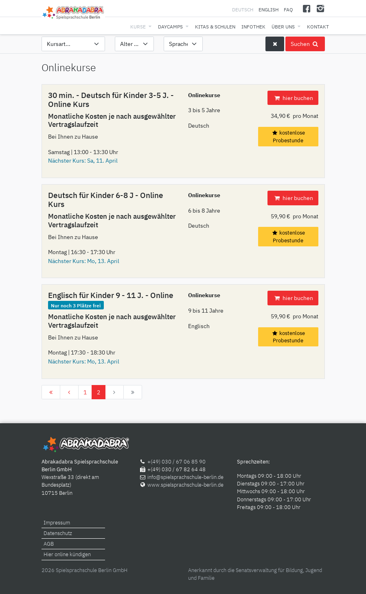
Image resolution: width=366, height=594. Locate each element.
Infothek (253, 27)
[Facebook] (306, 8)
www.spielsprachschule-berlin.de (185, 484)
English (268, 10)
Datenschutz (58, 533)
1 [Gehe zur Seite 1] (85, 392)
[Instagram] (321, 8)
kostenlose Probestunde (288, 136)
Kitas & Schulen (215, 27)
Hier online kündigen (67, 554)
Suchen (305, 44)
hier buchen (293, 98)
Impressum (57, 522)
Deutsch (243, 10)
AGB (49, 543)
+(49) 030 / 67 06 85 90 (176, 461)
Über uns (283, 27)
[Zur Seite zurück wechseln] (69, 392)
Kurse (138, 27)
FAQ (288, 10)
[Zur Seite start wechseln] (51, 392)
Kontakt (318, 27)
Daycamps (170, 27)
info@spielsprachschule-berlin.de (185, 477)
